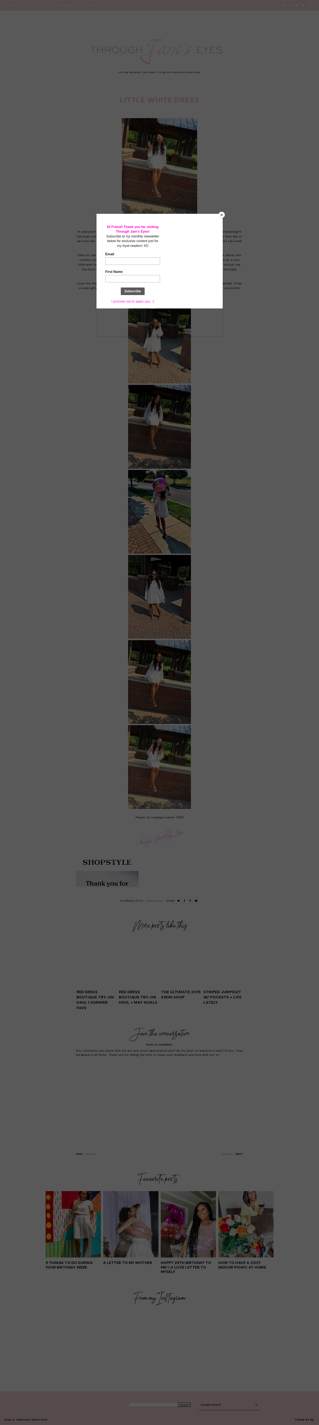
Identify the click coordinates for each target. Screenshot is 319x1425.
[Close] (222, 215)
